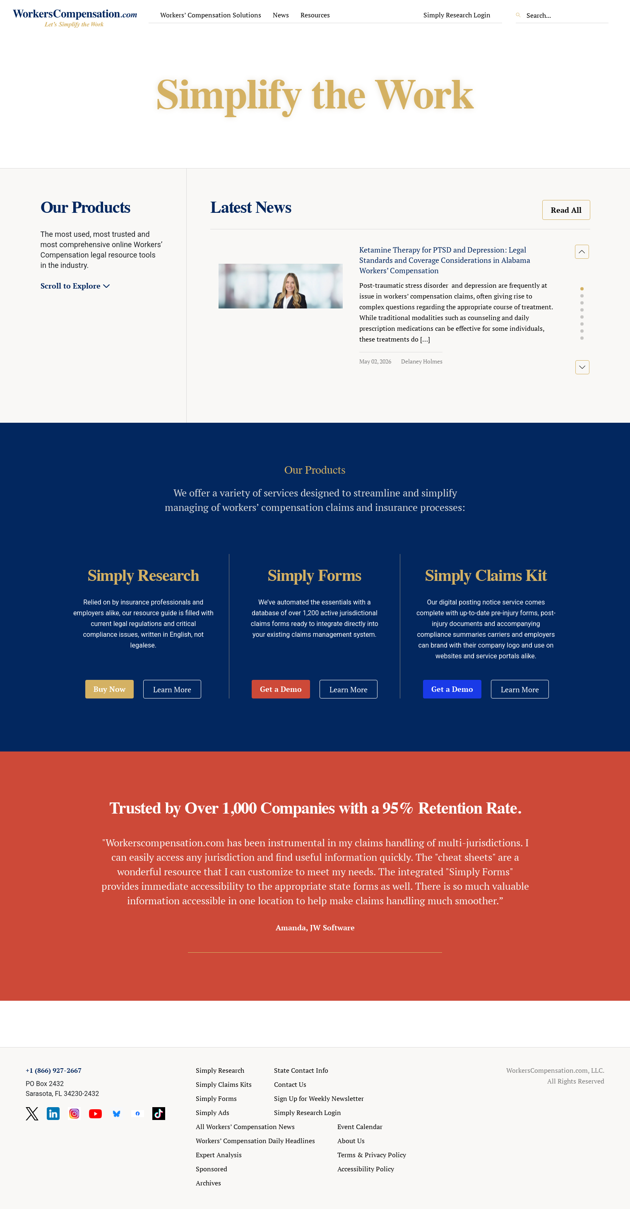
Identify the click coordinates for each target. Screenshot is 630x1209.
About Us (351, 1140)
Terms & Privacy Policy (371, 1154)
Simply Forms (216, 1098)
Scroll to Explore (71, 286)
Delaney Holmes (421, 361)
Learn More (172, 689)
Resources (315, 14)
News (281, 14)
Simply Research (220, 1070)
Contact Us (290, 1084)
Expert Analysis (219, 1154)
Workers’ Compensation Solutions (210, 14)
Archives (208, 1182)
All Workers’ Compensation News (245, 1126)
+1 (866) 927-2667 (54, 1070)
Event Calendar (359, 1126)
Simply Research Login (457, 14)
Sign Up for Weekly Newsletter (319, 1098)
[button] (582, 289)
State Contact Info (301, 1070)
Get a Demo (281, 689)
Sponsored (211, 1168)
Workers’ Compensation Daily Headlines (255, 1140)
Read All (566, 210)
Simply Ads (212, 1112)
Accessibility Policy (365, 1168)
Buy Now (109, 689)
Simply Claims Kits (224, 1084)
